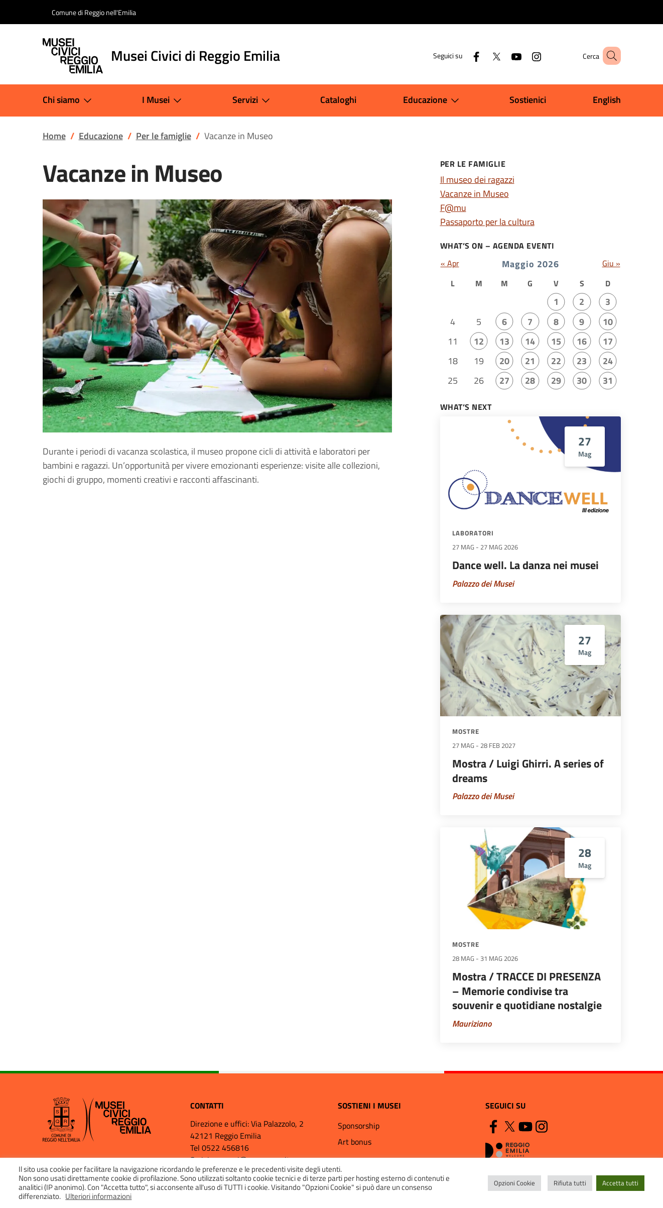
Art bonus (354, 1142)
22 (556, 361)
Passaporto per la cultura (487, 222)
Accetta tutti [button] (620, 1183)
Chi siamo (69, 100)
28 (530, 380)
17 (608, 341)
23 (582, 361)
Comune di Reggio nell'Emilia (94, 12)
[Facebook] (462, 55)
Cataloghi (338, 99)
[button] (609, 56)
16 (582, 341)
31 (608, 380)
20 (504, 361)
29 (556, 380)
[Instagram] (522, 55)
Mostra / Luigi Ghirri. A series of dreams (528, 771)
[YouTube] (502, 55)
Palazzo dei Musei (483, 583)
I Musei (164, 100)
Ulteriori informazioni (98, 1196)
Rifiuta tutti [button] (570, 1183)
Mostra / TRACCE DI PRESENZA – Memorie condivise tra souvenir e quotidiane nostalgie (527, 991)
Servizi (253, 100)
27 (504, 380)
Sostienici (527, 99)
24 (608, 361)
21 (530, 361)
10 (608, 321)
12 (479, 341)
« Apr (450, 263)
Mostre (465, 731)
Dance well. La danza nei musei (525, 565)
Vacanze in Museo (474, 193)
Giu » (611, 263)
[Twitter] (482, 55)
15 (556, 341)
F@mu (453, 207)
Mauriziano (471, 1023)
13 (504, 341)
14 (530, 341)
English (607, 99)
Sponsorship (358, 1126)
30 (582, 380)
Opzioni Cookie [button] (514, 1183)
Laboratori (473, 533)
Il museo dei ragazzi (477, 179)
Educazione (433, 100)
